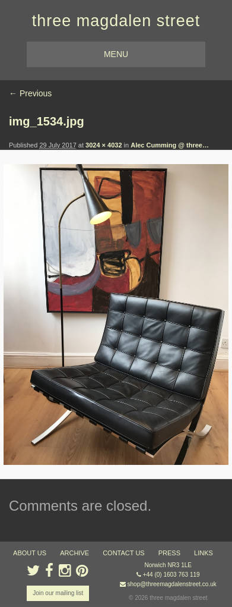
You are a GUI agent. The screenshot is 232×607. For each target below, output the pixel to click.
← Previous (30, 93)
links (203, 552)
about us (29, 552)
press (169, 552)
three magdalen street (116, 21)
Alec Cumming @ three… (170, 145)
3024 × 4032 (103, 145)
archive (74, 552)
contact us (124, 552)
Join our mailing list (58, 593)
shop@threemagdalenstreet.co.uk (172, 584)
